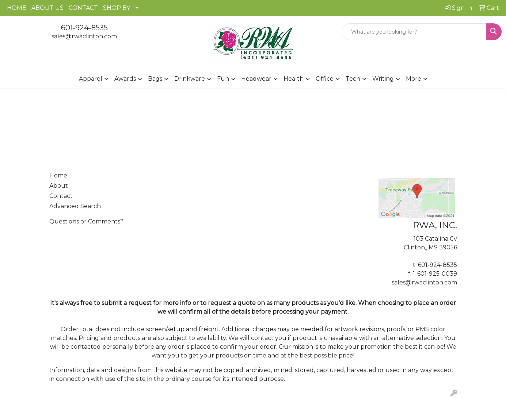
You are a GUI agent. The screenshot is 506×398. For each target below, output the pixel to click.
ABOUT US (47, 7)
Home (58, 175)
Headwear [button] (256, 78)
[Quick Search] (414, 31)
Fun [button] (223, 78)
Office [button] (325, 78)
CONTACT (83, 7)
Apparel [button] (90, 78)
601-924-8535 (84, 27)
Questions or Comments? (86, 221)
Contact (61, 195)
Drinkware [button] (189, 78)
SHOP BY (116, 7)
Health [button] (294, 78)
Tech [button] (353, 78)
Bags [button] (155, 78)
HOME (16, 7)
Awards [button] (125, 78)
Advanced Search (75, 206)
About (58, 185)
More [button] (413, 78)
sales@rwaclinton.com (84, 36)
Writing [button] (383, 78)
